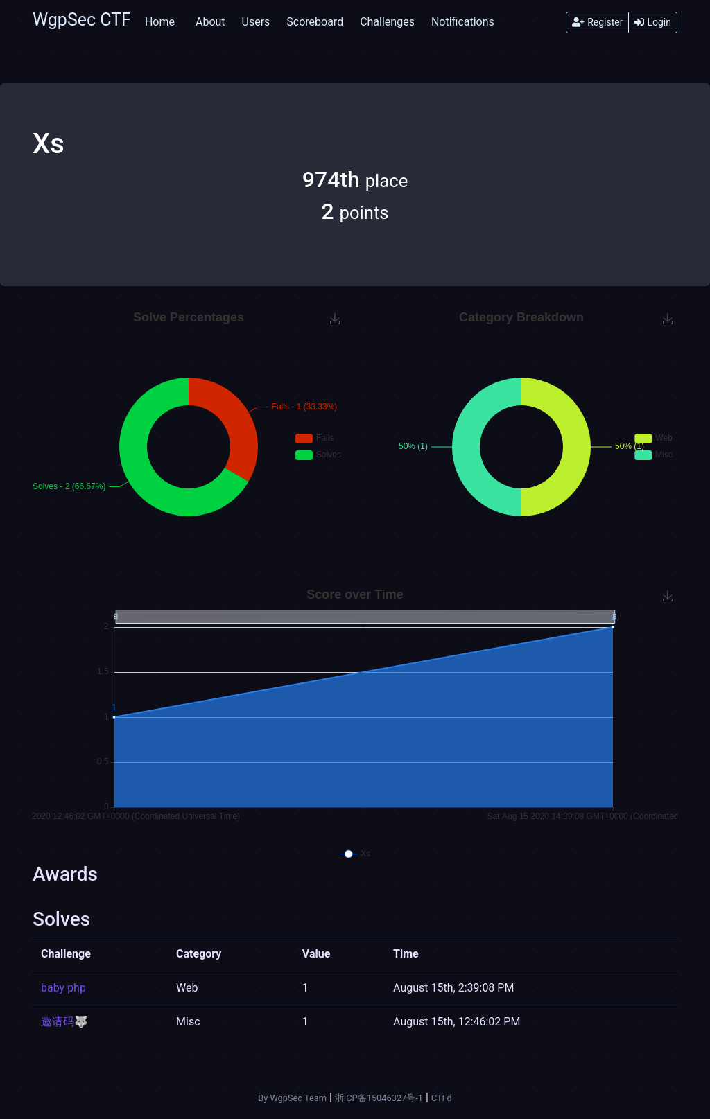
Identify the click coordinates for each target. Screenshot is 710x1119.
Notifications (462, 21)
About (210, 21)
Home (160, 21)
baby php (63, 987)
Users (256, 21)
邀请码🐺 (64, 1021)
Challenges (387, 21)
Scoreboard (314, 21)
